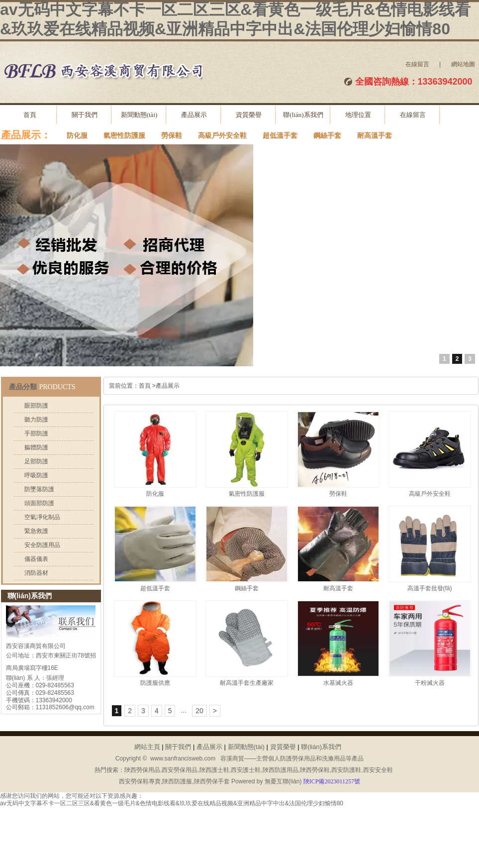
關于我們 (84, 114)
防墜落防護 (39, 489)
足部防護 (36, 461)
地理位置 (358, 114)
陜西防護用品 (280, 769)
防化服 (77, 135)
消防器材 (36, 572)
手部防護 (36, 433)
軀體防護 (36, 447)
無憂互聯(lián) (283, 781)
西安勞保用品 (179, 769)
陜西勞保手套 (212, 781)
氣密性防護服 (124, 135)
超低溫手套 (280, 135)
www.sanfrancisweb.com (182, 758)
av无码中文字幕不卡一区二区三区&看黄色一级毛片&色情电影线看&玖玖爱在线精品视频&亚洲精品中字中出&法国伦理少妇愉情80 (171, 803)
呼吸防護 (36, 475)
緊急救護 (36, 531)
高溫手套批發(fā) (429, 588)
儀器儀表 (36, 558)
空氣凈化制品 (42, 517)
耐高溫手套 (374, 135)
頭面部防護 (39, 503)
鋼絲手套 (327, 135)
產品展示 (194, 114)
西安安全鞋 (378, 769)
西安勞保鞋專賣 (140, 781)
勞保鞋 (171, 135)
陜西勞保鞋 (315, 769)
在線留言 (417, 64)
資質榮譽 (249, 114)
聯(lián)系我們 (303, 114)
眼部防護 (36, 405)
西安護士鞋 (246, 769)
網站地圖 (463, 64)
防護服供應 (155, 682)
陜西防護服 (177, 781)
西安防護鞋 (346, 769)
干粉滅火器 (430, 682)
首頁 (29, 114)
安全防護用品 (42, 544)
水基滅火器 (338, 682)
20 (199, 711)
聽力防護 (36, 419)
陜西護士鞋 (214, 769)
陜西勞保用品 (142, 769)
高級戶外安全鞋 (222, 135)
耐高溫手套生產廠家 (247, 682)
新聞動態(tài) (139, 114)
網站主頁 (147, 747)
